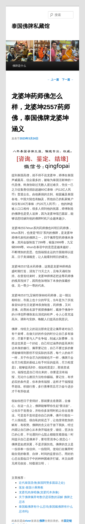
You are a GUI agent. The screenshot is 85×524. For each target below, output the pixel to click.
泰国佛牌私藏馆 (31, 26)
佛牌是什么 (19, 65)
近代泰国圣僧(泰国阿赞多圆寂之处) (42, 482)
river (28, 520)
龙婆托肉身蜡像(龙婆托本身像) (39, 492)
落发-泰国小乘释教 (31, 487)
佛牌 (42, 520)
